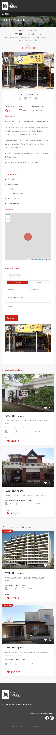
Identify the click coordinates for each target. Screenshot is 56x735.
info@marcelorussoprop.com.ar (41, 713)
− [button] (8, 220)
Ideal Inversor (13, 184)
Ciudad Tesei (32, 30)
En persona (17, 282)
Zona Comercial (14, 203)
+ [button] (8, 216)
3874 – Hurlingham (14, 573)
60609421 (8, 14)
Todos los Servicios (15, 194)
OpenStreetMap (39, 259)
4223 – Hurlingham (14, 490)
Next (52, 70)
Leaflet (30, 259)
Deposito (11, 179)
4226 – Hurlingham (14, 416)
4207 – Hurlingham (14, 647)
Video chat (38, 282)
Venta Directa (13, 198)
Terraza (11, 189)
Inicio (21, 30)
